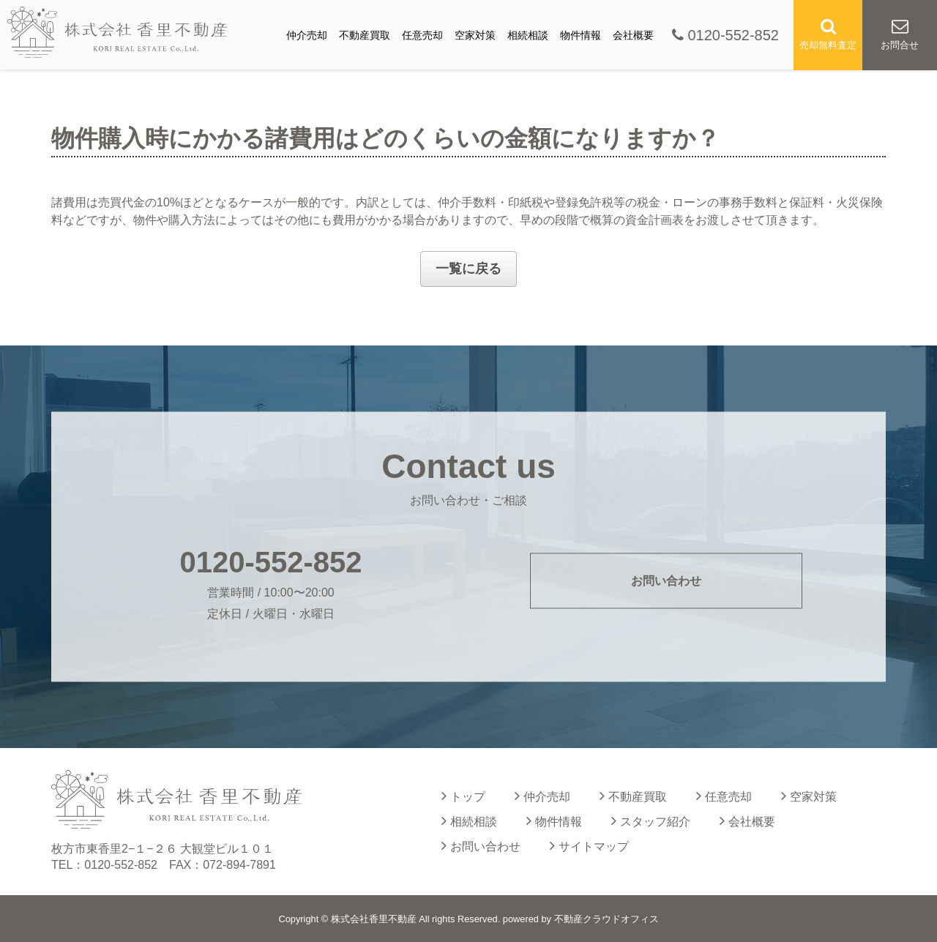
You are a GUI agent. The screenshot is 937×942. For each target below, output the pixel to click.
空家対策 (475, 35)
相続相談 (527, 35)
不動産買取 (364, 35)
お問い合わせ (666, 581)
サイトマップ (589, 845)
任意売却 (422, 35)
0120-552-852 (725, 35)
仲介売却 (306, 35)
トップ (463, 795)
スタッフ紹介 (650, 820)
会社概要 (633, 35)
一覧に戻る (468, 268)
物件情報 (580, 35)
